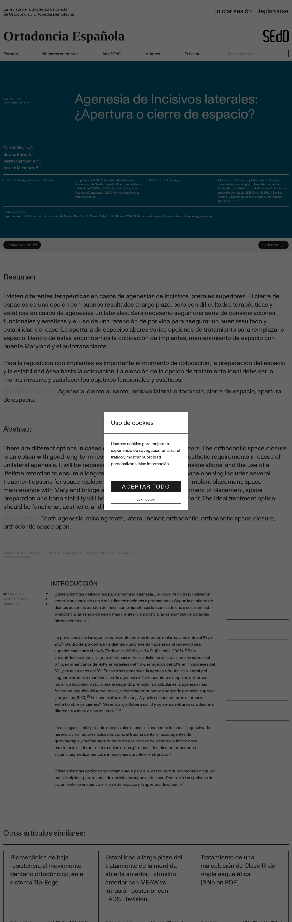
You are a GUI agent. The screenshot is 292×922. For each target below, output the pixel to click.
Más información (153, 463)
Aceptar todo (146, 486)
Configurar (146, 499)
